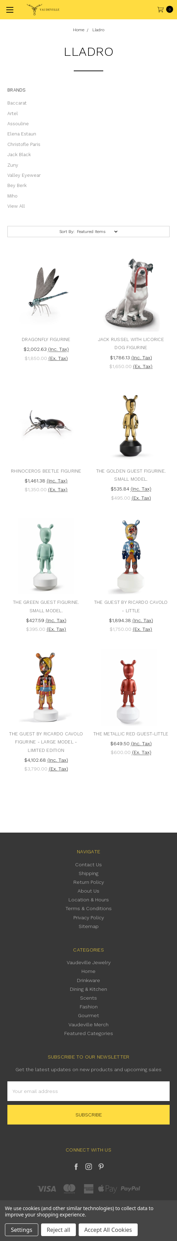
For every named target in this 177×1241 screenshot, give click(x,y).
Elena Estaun (21, 133)
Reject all (58, 1230)
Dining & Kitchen (88, 989)
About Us (88, 891)
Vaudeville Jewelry (89, 962)
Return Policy (88, 882)
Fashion (89, 1006)
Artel (12, 113)
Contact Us (88, 864)
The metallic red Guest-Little (130, 733)
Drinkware (88, 980)
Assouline (18, 123)
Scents (88, 998)
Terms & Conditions (88, 908)
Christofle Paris (23, 144)
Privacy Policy (88, 917)
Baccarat (17, 103)
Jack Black (19, 154)
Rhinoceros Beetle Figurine (46, 471)
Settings (21, 1230)
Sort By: (66, 231)
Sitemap (89, 926)
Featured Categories (88, 1033)
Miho (12, 196)
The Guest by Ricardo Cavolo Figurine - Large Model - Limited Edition (46, 742)
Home (88, 971)
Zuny (12, 165)
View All (16, 206)
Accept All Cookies (108, 1230)
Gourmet (88, 1015)
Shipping (88, 873)
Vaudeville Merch (88, 1024)
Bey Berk (17, 185)
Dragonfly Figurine (46, 339)
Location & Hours (88, 899)
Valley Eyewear (24, 175)
